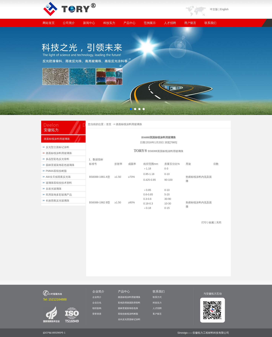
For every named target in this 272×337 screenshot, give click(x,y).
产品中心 (129, 22)
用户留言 (190, 22)
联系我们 (210, 22)
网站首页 (49, 22)
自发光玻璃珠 (53, 188)
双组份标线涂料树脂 (128, 314)
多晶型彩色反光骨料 (57, 159)
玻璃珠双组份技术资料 (59, 182)
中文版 (214, 9)
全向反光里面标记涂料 (129, 319)
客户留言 (157, 314)
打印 (204, 222)
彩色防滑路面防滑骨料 (129, 302)
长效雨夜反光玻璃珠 (57, 200)
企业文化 (96, 302)
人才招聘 (170, 22)
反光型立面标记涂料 (57, 147)
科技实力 (109, 22)
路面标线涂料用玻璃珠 (59, 153)
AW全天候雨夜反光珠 (58, 176)
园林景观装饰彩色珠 (128, 308)
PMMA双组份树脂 (56, 170)
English (224, 9)
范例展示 (150, 22)
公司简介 (69, 22)
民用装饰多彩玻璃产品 (59, 194)
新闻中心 (89, 22)
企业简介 (98, 291)
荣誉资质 (96, 314)
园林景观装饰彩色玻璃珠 (60, 164)
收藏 (211, 222)
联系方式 (157, 297)
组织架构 (96, 308)
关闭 (218, 222)
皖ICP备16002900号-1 (54, 332)
